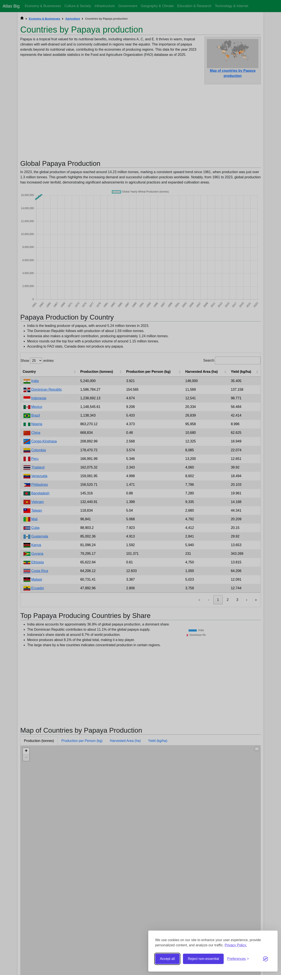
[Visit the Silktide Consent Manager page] (265, 959)
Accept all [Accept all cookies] (167, 959)
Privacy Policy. (236, 945)
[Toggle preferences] (238, 959)
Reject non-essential (203, 959)
